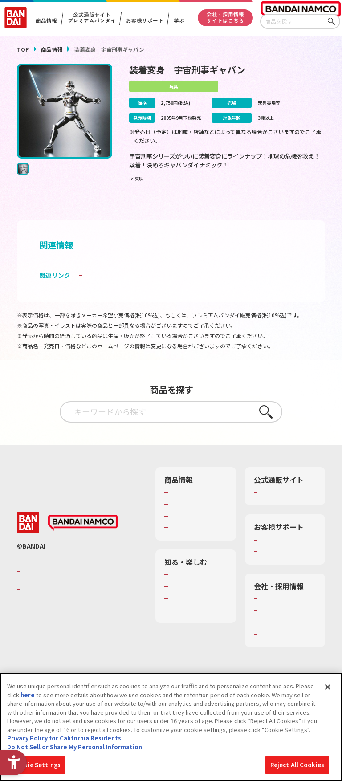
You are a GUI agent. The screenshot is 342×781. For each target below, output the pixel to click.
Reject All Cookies (297, 765)
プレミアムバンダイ (286, 505)
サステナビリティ (283, 643)
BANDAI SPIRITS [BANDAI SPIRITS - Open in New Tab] (50, 627)
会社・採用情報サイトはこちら (225, 17)
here (27, 695)
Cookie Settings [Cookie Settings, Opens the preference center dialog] (36, 765)
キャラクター (188, 529)
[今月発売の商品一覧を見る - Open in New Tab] (277, 207)
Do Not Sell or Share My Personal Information (74, 747)
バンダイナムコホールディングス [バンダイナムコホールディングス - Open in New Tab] (76, 610)
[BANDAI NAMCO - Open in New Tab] (83, 544)
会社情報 (271, 620)
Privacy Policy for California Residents (64, 738)
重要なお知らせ (280, 573)
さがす (333, 21)
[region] (171, 727)
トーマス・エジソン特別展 (197, 611)
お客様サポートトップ (286, 557)
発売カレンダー (191, 517)
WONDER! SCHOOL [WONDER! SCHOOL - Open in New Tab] (195, 596)
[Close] (328, 687)
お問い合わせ (277, 655)
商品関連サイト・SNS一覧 (194, 545)
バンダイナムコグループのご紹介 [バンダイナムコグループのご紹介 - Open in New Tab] (76, 593)
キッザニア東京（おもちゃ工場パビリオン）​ (197, 635)
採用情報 (271, 631)
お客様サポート (144, 21)
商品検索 (182, 505)
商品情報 (51, 49)
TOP (23, 49)
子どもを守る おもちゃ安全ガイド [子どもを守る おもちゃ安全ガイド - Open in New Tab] (132, 288)
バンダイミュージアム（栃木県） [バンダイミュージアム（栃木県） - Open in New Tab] (197, 659)
